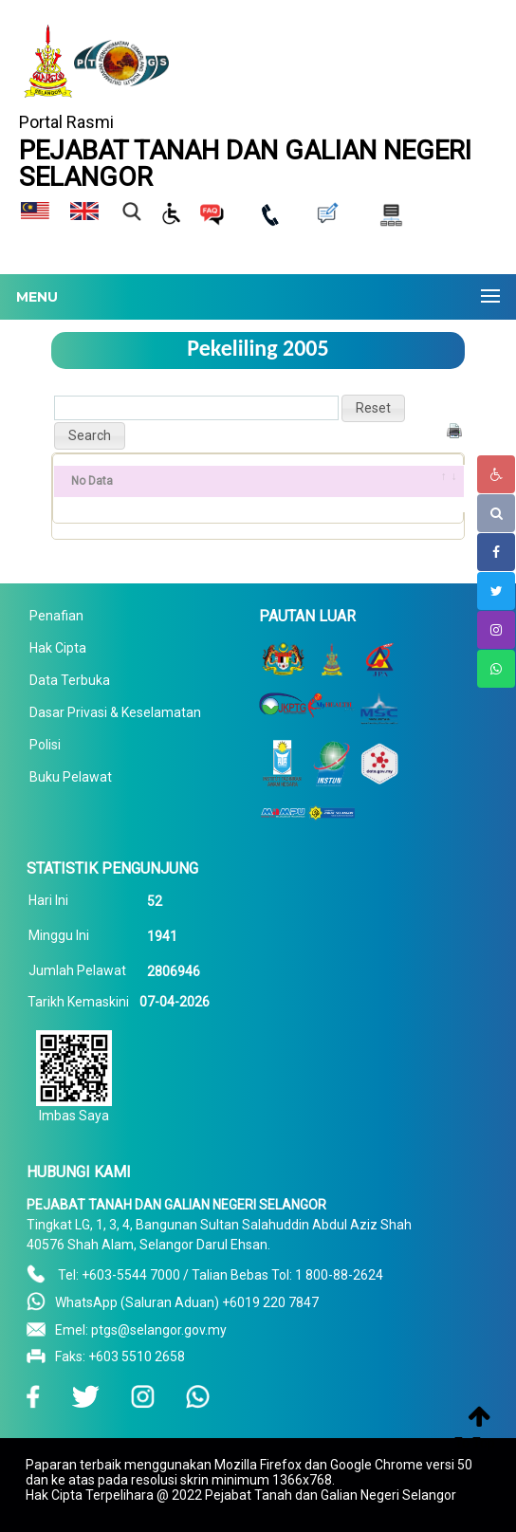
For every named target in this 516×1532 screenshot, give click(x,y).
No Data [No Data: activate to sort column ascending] (92, 481)
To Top (474, 1442)
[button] (373, 408)
